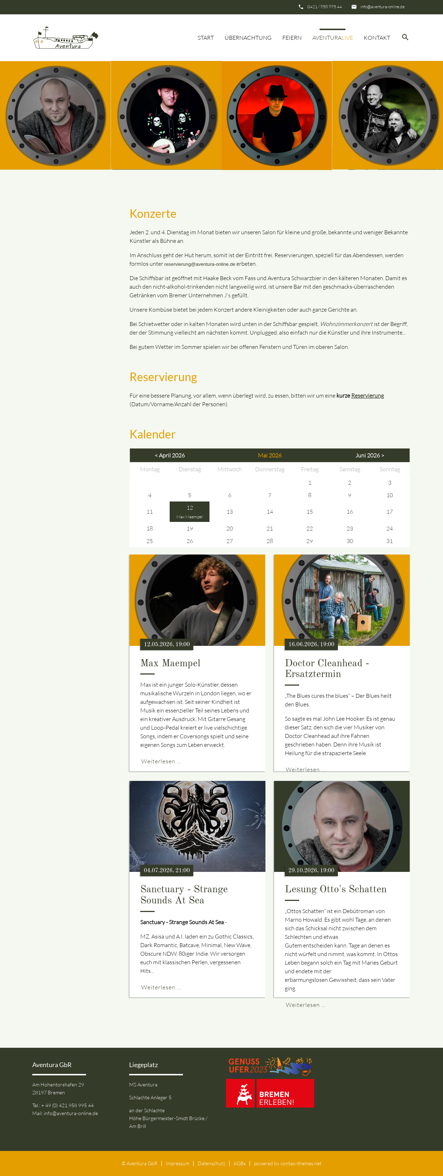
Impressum (177, 1163)
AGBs (240, 1163)
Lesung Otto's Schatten (336, 890)
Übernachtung (248, 37)
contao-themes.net (301, 1163)
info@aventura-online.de (382, 6)
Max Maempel (189, 516)
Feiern (292, 37)
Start (206, 37)
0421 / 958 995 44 (324, 6)
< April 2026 (170, 455)
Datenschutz (211, 1163)
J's (227, 295)
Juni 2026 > (369, 455)
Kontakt (377, 37)
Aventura (332, 37)
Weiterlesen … (161, 761)
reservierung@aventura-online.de (199, 264)
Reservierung (367, 395)
